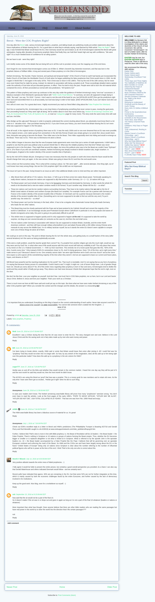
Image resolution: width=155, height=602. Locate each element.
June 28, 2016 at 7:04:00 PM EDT (33, 409)
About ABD (61, 28)
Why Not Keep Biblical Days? (136, 141)
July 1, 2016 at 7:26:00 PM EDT (35, 423)
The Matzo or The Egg (133, 91)
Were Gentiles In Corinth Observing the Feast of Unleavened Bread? (134, 87)
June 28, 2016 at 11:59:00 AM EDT (36, 390)
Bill (13, 348)
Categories (29, 28)
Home (11, 28)
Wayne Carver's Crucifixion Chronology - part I (135, 134)
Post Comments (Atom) (67, 595)
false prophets (18, 319)
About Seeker (83, 28)
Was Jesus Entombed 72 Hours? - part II (134, 152)
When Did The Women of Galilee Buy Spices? (134, 144)
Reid (14, 331)
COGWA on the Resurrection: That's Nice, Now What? (136, 119)
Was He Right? (104, 47)
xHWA (14, 409)
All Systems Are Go (39, 114)
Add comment (13, 523)
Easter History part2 (132, 75)
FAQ (45, 28)
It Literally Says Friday (133, 155)
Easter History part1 (132, 73)
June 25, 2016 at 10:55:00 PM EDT (29, 348)
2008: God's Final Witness (62, 95)
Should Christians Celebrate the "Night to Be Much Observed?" (135, 98)
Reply (14, 341)
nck (13, 494)
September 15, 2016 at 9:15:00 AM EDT (31, 494)
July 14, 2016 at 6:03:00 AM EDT (38, 459)
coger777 (16, 367)
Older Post (112, 587)
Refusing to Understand (133, 102)
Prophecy (27, 319)
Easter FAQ (129, 71)
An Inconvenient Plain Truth (21, 114)
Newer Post (12, 587)
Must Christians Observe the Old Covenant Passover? (135, 93)
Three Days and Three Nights (136, 81)
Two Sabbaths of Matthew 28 (136, 83)
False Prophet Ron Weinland (99, 104)
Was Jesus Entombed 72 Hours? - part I (134, 148)
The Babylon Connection (134, 116)
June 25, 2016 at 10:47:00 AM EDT (30, 331)
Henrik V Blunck (18, 459)
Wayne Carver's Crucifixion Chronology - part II (135, 138)
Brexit (22, 45)
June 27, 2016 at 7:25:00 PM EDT (33, 367)
